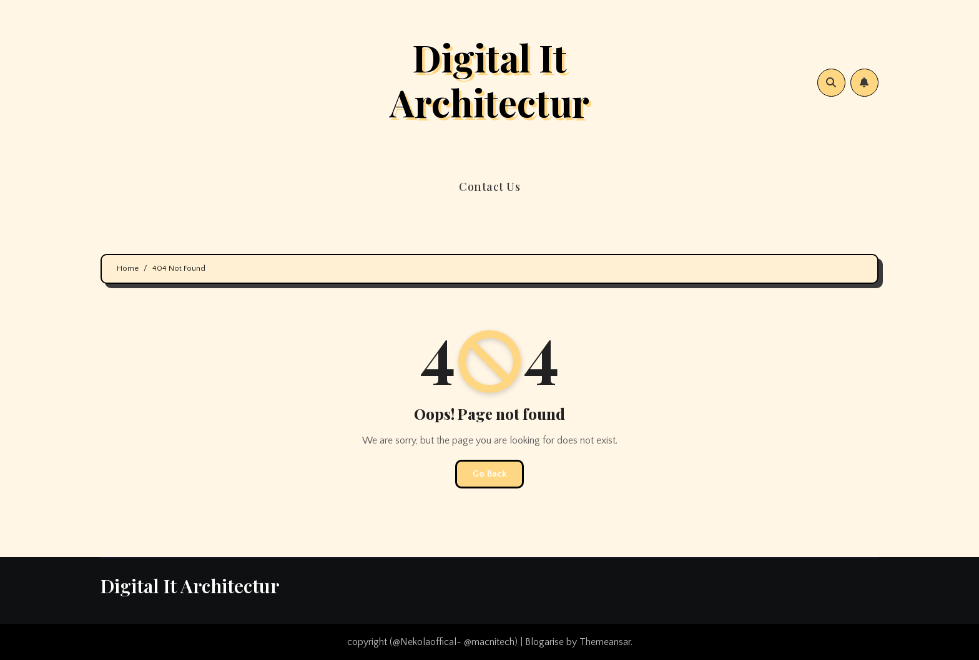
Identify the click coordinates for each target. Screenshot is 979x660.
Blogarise (544, 642)
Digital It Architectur (489, 79)
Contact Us (489, 186)
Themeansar (605, 642)
